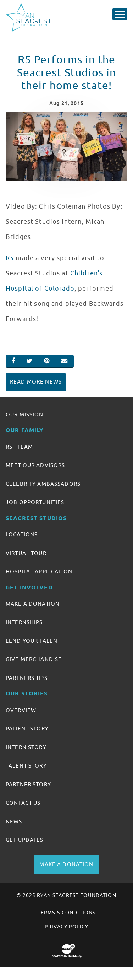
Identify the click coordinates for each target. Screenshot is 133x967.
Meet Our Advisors (35, 465)
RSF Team (19, 446)
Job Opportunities (35, 502)
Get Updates (25, 840)
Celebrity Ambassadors (43, 484)
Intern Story (26, 747)
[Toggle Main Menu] (119, 14)
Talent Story (26, 765)
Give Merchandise (34, 659)
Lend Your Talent (33, 641)
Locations (22, 534)
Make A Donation (33, 603)
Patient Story (27, 728)
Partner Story (28, 784)
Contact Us (23, 802)
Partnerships (27, 678)
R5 (10, 258)
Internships (24, 622)
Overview (21, 710)
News (14, 821)
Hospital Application (39, 571)
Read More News (36, 381)
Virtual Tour (26, 553)
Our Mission (25, 414)
